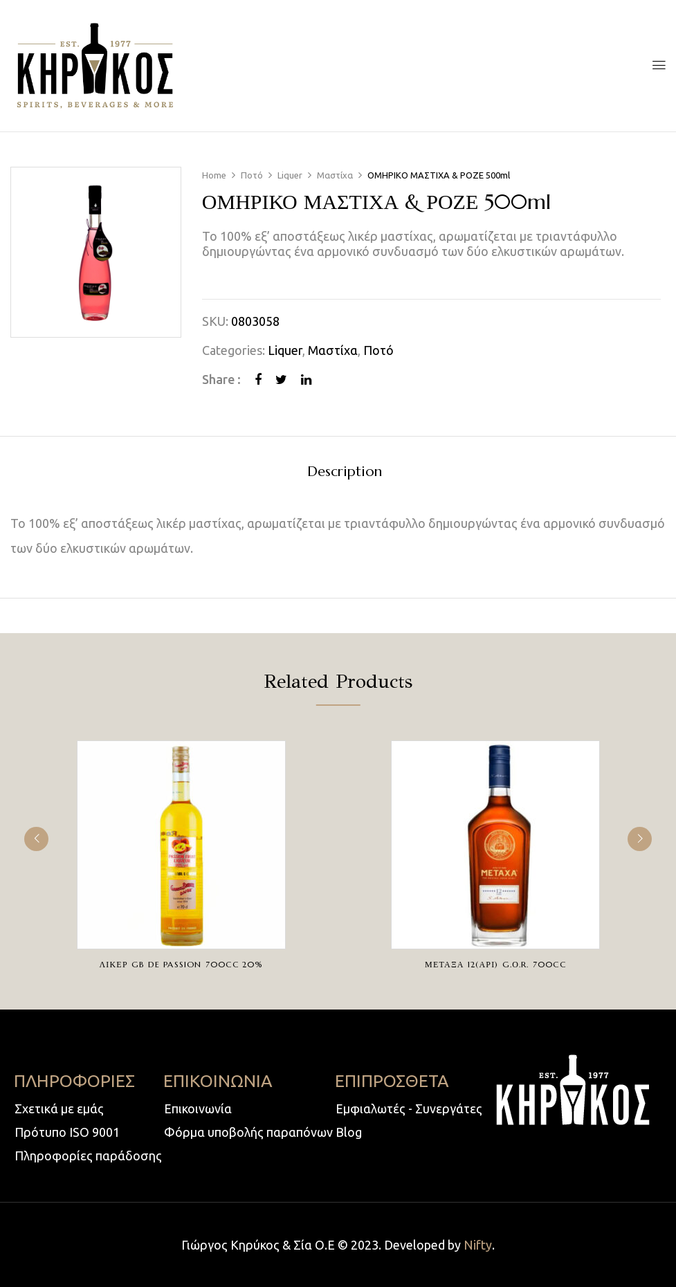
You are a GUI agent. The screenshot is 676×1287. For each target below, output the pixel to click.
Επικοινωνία (198, 1108)
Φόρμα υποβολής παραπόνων (248, 1132)
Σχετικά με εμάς (59, 1108)
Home (214, 175)
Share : (221, 379)
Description (344, 472)
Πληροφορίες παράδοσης (88, 1155)
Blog (349, 1132)
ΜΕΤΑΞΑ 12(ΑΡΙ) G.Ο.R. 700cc (495, 964)
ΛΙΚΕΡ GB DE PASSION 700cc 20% (181, 964)
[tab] (344, 473)
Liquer (289, 175)
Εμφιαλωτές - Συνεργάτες (409, 1108)
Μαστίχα (335, 175)
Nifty (478, 1245)
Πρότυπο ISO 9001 (67, 1132)
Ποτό (252, 175)
